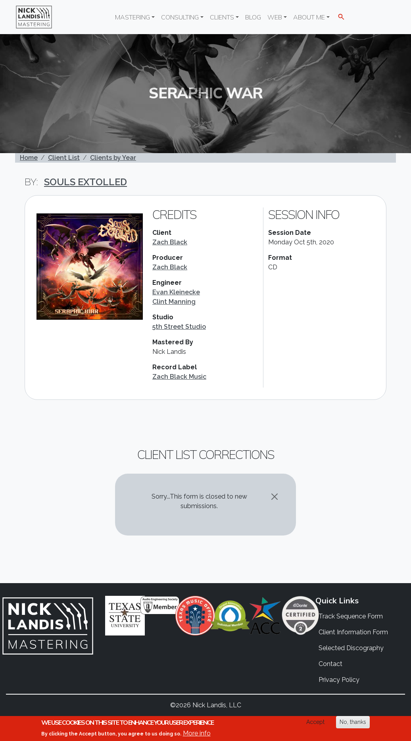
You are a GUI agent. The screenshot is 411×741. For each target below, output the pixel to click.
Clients (222, 17)
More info (197, 733)
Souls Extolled (85, 182)
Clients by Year (113, 157)
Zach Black (169, 242)
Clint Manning (174, 301)
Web (274, 17)
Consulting (180, 17)
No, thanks (353, 722)
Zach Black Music (179, 376)
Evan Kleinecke (176, 292)
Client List (64, 157)
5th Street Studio (179, 326)
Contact (330, 664)
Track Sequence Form (351, 616)
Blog (253, 17)
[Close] (274, 497)
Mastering (132, 17)
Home (29, 157)
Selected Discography (351, 648)
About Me (309, 17)
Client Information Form (353, 632)
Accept (315, 722)
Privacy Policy (339, 679)
